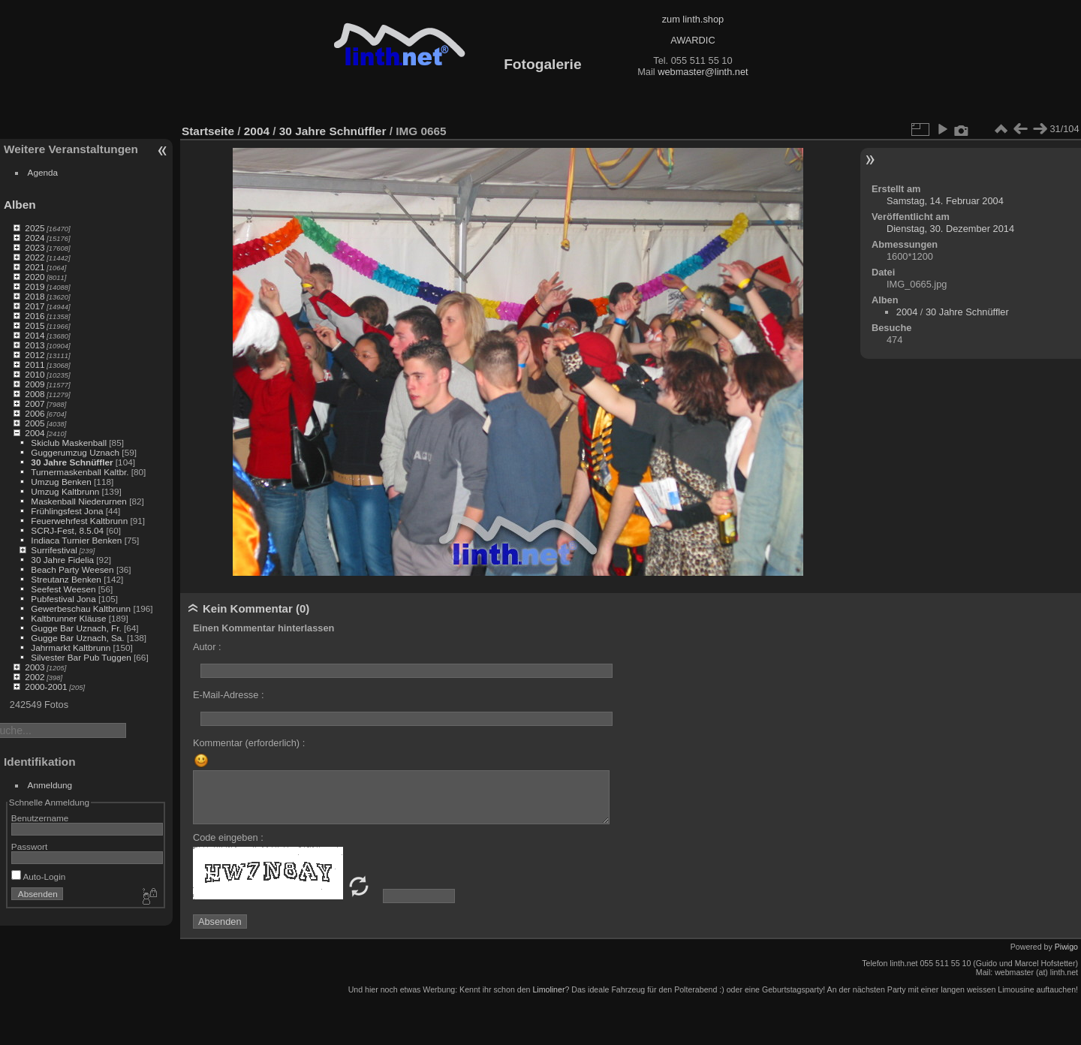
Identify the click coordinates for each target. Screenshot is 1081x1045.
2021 (34, 267)
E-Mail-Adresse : (228, 694)
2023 (34, 247)
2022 (34, 257)
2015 (34, 325)
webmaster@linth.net (703, 71)
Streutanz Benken (66, 579)
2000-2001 (46, 686)
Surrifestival (54, 550)
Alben (20, 204)
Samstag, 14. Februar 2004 (945, 200)
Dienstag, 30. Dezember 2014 (950, 228)
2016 (34, 316)
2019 (34, 286)
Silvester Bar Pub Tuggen (81, 657)
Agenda (43, 172)
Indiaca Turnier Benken (76, 540)
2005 (34, 423)
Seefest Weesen (63, 589)
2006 (34, 413)
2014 (34, 335)
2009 (34, 384)
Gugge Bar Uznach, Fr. (76, 628)
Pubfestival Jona (63, 599)
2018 (34, 296)
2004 (34, 433)
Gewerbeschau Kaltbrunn (81, 608)
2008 (34, 394)
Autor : (207, 646)
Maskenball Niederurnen (79, 501)
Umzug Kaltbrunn (65, 491)
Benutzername (40, 818)
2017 (34, 306)
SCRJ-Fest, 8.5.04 (67, 530)
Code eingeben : (228, 837)
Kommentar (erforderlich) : (249, 742)
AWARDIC (692, 40)
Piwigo (1066, 946)
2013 (34, 345)
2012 (34, 355)
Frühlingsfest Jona (67, 511)
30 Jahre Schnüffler (72, 462)
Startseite (208, 131)
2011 (34, 364)
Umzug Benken (61, 481)
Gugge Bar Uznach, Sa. (77, 638)
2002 (34, 677)
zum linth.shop (693, 19)
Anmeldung (50, 785)
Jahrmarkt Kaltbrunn (70, 647)
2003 (34, 667)
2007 (34, 403)
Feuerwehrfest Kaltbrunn (79, 521)
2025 (34, 228)
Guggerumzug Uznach (75, 452)
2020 (34, 277)
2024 (34, 237)
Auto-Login (38, 876)
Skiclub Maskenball (69, 442)
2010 (34, 374)
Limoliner (548, 989)
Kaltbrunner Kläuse (68, 618)
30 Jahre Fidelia (62, 560)
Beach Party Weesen (72, 569)
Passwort (29, 846)
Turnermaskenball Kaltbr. (79, 472)
